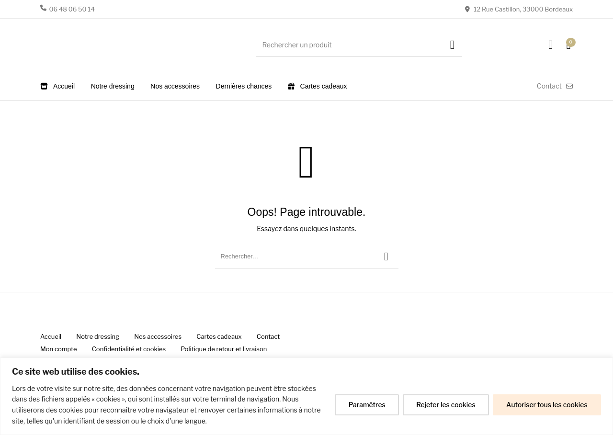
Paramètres (364, 405)
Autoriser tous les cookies (546, 405)
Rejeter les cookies (444, 405)
